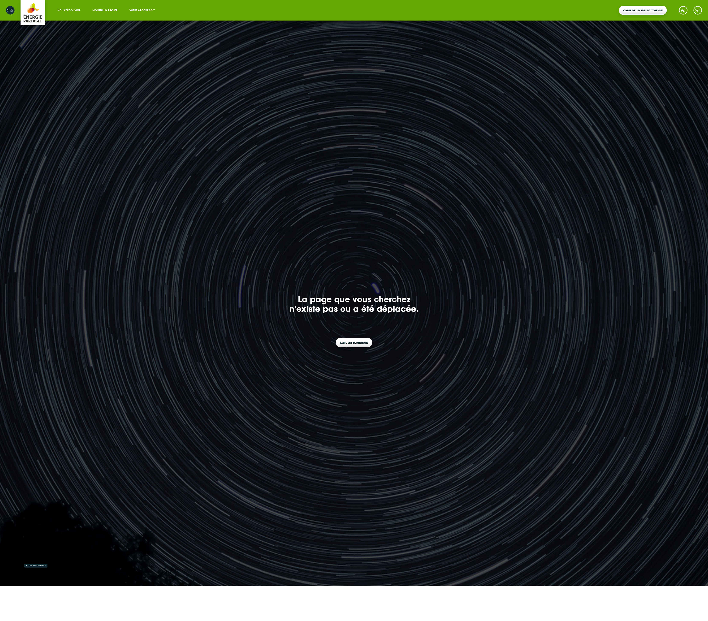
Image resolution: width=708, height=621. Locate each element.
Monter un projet (104, 10)
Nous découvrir (69, 10)
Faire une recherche (354, 342)
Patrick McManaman (36, 566)
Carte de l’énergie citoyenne (643, 10)
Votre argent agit (142, 10)
